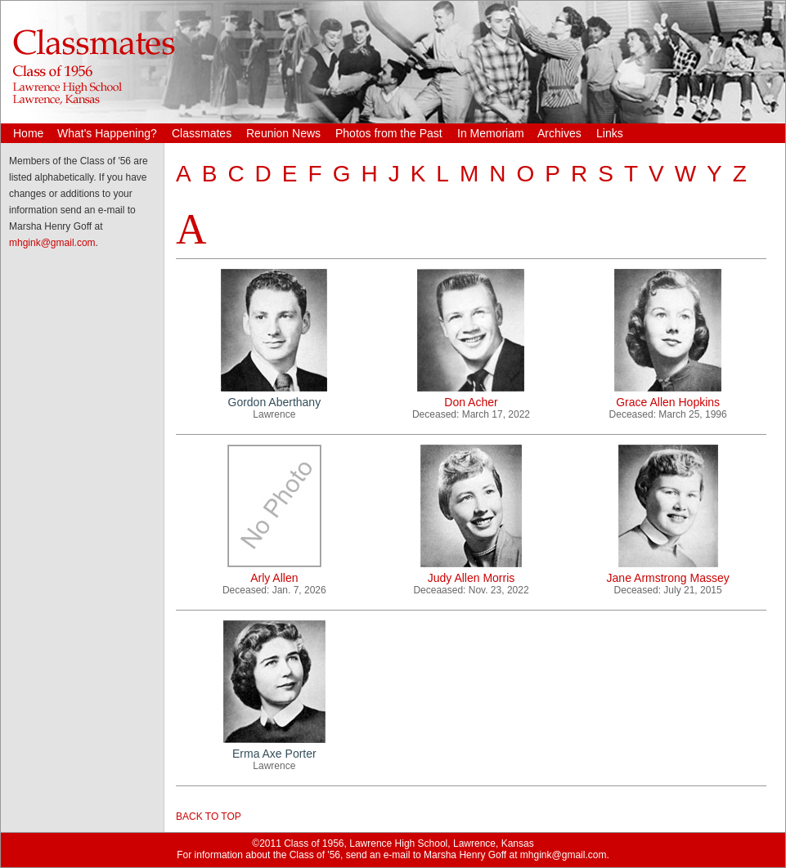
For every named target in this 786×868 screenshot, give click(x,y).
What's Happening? (107, 133)
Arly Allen (274, 577)
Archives (559, 133)
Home (28, 133)
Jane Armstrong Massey (668, 577)
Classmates (201, 133)
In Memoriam (490, 133)
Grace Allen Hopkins (668, 402)
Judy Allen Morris (471, 577)
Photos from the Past (388, 133)
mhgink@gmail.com (52, 242)
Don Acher (470, 402)
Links (609, 133)
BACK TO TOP (208, 816)
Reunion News (283, 133)
